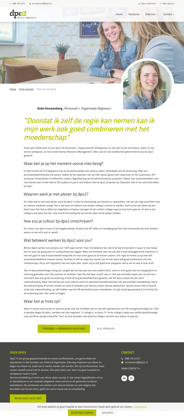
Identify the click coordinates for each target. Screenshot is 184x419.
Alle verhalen (105, 328)
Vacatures (133, 14)
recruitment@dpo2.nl (136, 362)
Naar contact (130, 368)
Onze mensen (26, 89)
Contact (168, 14)
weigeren (107, 413)
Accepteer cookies (82, 413)
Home (119, 14)
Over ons (150, 14)
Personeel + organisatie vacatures (64, 328)
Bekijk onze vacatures (28, 398)
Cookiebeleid (140, 407)
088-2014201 (133, 358)
